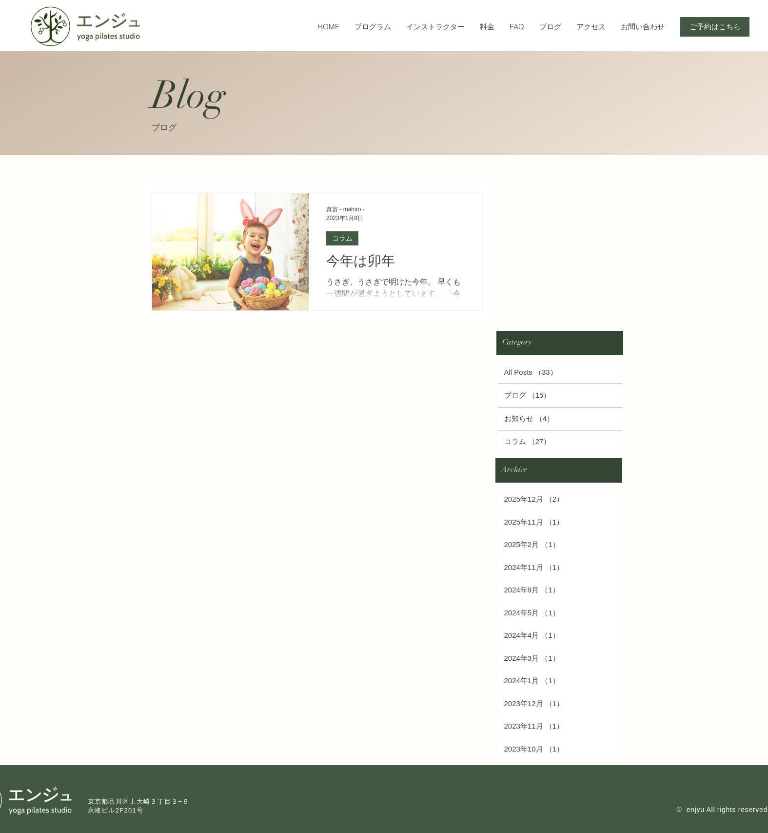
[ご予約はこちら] (714, 27)
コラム (342, 238)
